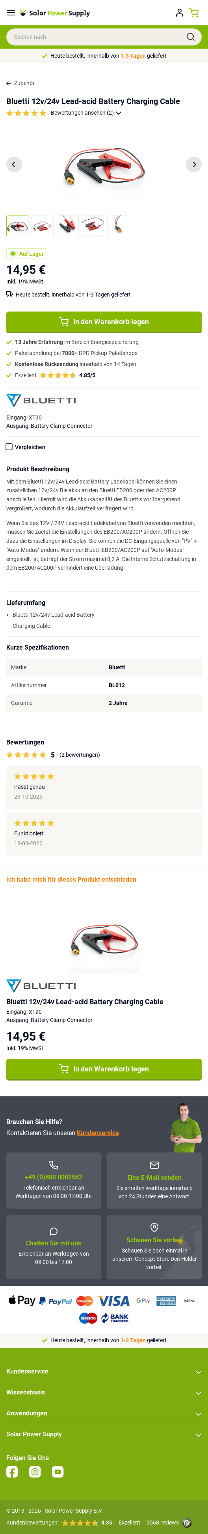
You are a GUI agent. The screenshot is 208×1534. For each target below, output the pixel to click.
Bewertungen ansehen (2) (86, 113)
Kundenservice (98, 1133)
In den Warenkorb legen (104, 322)
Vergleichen (30, 447)
